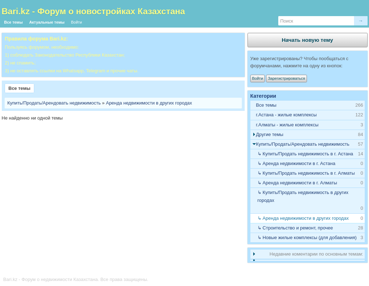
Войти (76, 22)
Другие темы (270, 134)
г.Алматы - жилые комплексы (287, 124)
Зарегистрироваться (286, 78)
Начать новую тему (307, 40)
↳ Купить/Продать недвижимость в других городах (303, 196)
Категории (263, 96)
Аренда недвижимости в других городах (149, 103)
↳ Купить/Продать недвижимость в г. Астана (305, 153)
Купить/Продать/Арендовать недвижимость (54, 103)
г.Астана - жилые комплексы (286, 114)
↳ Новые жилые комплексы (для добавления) (307, 237)
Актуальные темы (47, 22)
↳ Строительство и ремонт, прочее (295, 228)
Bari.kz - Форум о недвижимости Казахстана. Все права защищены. (75, 279)
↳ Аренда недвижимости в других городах (303, 218)
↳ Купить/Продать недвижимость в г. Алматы (306, 173)
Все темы (13, 22)
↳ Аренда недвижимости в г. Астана (296, 163)
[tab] (307, 115)
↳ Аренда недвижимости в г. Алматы (297, 182)
